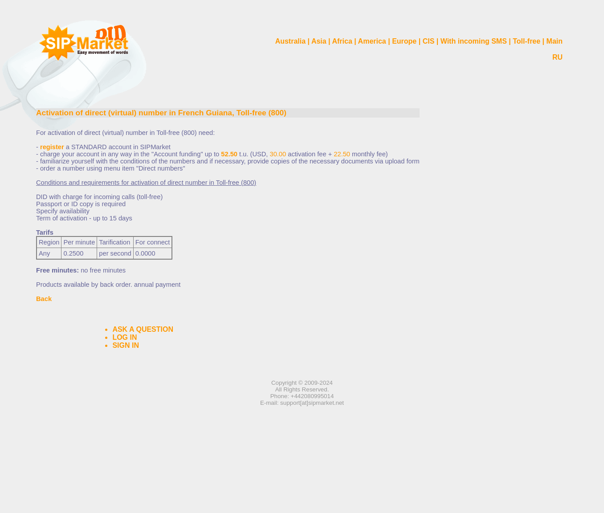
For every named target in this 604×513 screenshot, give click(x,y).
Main (555, 41)
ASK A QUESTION (142, 329)
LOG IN (124, 337)
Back (44, 298)
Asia (318, 41)
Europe (404, 41)
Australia (290, 41)
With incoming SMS (474, 41)
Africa (342, 41)
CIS (429, 41)
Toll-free (526, 41)
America (372, 41)
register (52, 147)
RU (557, 57)
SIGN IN (125, 345)
